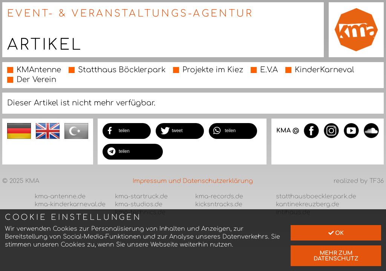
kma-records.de (219, 196)
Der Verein (36, 79)
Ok (336, 233)
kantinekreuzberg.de (307, 204)
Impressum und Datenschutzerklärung (193, 181)
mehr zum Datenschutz (336, 255)
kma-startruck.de (141, 196)
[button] (127, 131)
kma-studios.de (138, 204)
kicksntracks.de (218, 204)
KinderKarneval (324, 69)
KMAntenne (39, 69)
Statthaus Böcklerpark (121, 69)
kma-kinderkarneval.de (70, 204)
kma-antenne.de (60, 196)
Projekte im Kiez (212, 69)
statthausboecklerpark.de (316, 196)
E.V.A (269, 69)
